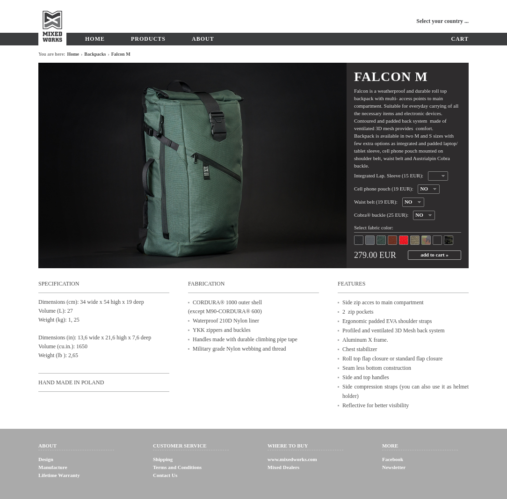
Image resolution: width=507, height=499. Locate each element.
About (203, 39)
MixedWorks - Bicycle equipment (52, 22)
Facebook (392, 459)
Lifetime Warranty (59, 475)
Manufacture (52, 467)
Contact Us (165, 475)
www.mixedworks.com (292, 459)
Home (95, 39)
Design (45, 459)
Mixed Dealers (283, 467)
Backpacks (95, 54)
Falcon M (120, 54)
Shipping (163, 459)
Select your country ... (442, 21)
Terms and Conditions (177, 467)
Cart (460, 39)
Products (148, 39)
